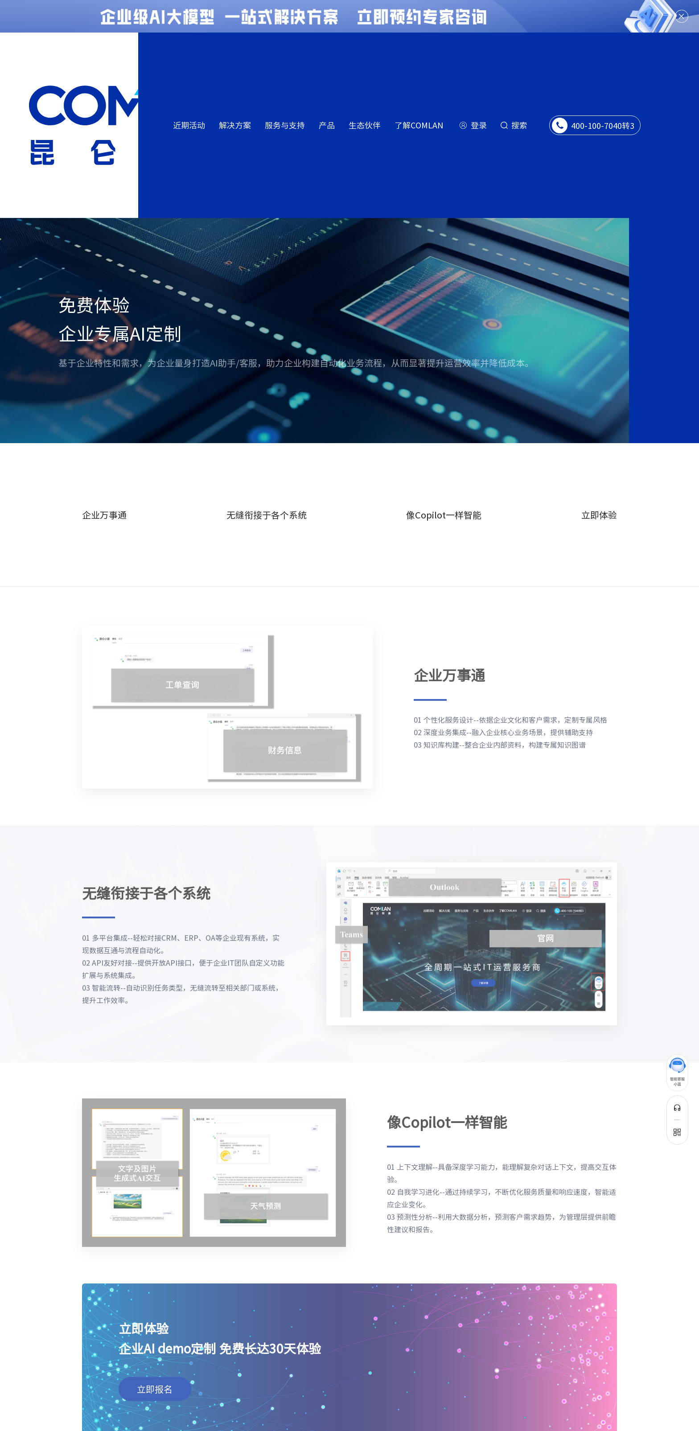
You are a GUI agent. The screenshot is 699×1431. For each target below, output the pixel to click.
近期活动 (189, 125)
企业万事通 (104, 497)
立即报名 (155, 1363)
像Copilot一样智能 (443, 497)
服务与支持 (285, 125)
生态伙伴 (365, 125)
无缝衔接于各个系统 (266, 497)
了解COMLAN (419, 125)
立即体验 (599, 497)
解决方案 (235, 125)
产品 (327, 125)
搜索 (519, 125)
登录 (479, 125)
